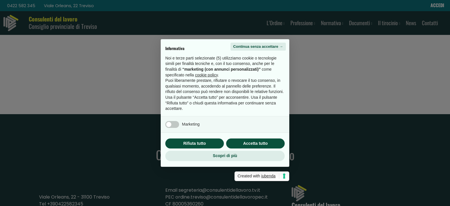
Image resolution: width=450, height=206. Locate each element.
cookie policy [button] (206, 75)
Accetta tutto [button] (255, 143)
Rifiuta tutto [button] (194, 143)
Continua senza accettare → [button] (258, 46)
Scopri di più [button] (225, 155)
